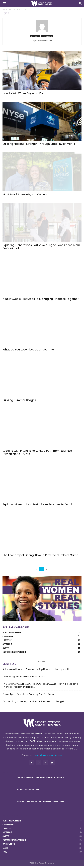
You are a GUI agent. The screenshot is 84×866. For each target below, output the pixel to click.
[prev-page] (31, 569)
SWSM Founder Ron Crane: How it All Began (40, 777)
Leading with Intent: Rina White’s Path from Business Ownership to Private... (37, 452)
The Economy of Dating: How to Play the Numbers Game (41, 555)
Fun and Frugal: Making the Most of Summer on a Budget (33, 701)
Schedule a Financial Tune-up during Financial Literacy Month (36, 669)
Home (5, 9)
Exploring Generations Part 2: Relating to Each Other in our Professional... (41, 246)
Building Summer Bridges (19, 400)
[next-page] (52, 569)
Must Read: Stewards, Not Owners (25, 194)
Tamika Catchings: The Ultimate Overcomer (40, 801)
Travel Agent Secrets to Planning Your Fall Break (28, 694)
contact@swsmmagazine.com (47, 755)
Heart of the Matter (28, 789)
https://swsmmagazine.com (42, 41)
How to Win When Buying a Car (24, 93)
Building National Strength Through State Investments (39, 144)
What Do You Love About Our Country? (29, 349)
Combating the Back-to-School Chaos (24, 676)
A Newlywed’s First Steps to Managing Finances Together (40, 299)
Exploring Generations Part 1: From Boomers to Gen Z (37, 504)
